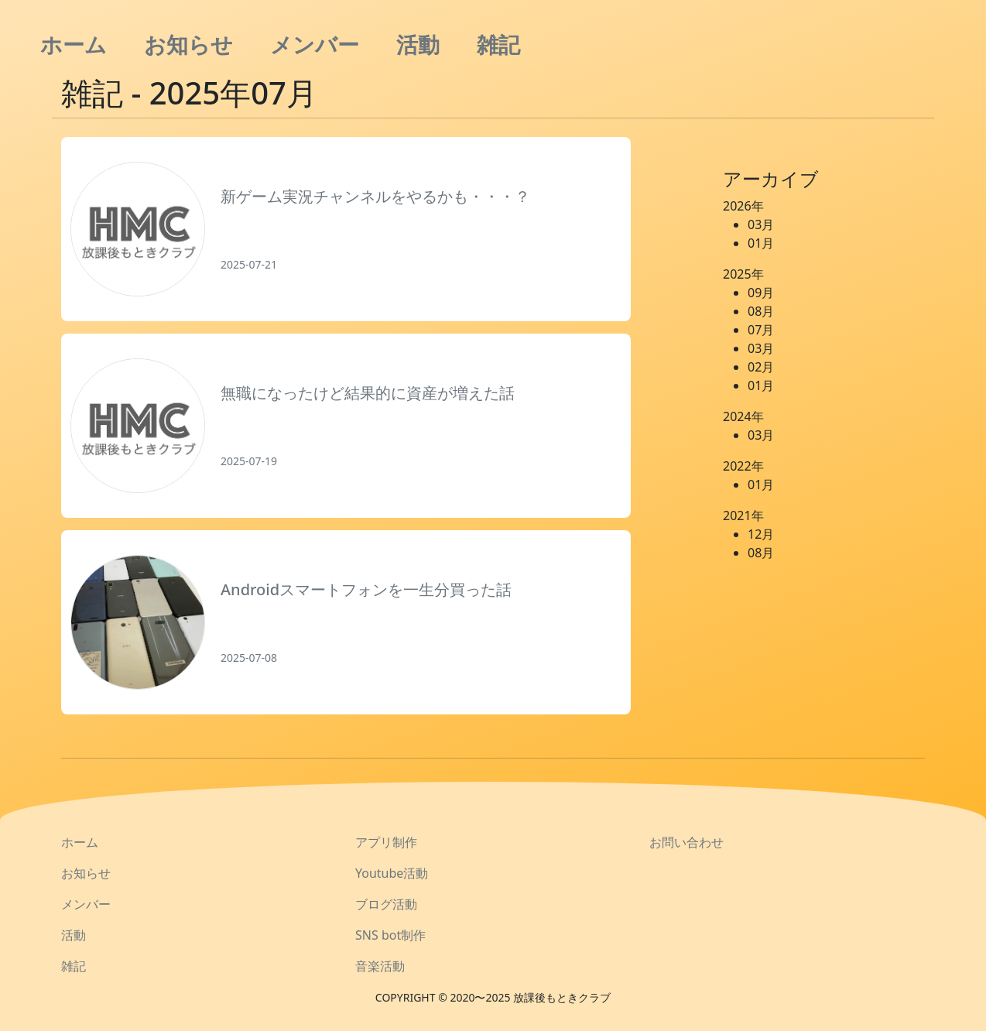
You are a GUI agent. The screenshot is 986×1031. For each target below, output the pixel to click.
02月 (761, 366)
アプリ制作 (386, 842)
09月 (761, 292)
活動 (418, 44)
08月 (761, 311)
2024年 (743, 416)
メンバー (314, 44)
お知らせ (188, 44)
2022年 (743, 465)
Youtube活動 (391, 873)
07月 (761, 329)
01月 (761, 243)
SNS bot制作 (390, 935)
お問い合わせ (686, 842)
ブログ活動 (386, 904)
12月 (761, 534)
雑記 (498, 44)
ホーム (73, 44)
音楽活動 (380, 965)
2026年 (743, 205)
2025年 (743, 274)
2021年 (743, 515)
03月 (761, 224)
